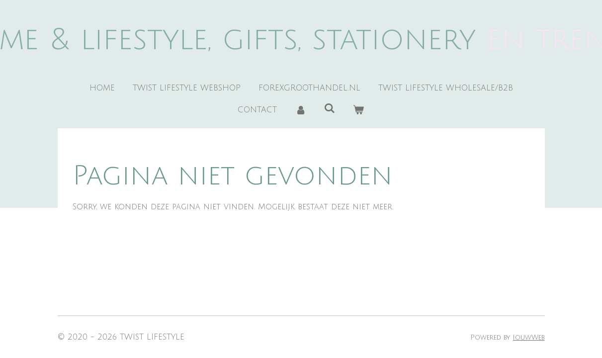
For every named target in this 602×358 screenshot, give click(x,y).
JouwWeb (529, 337)
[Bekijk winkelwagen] (358, 109)
